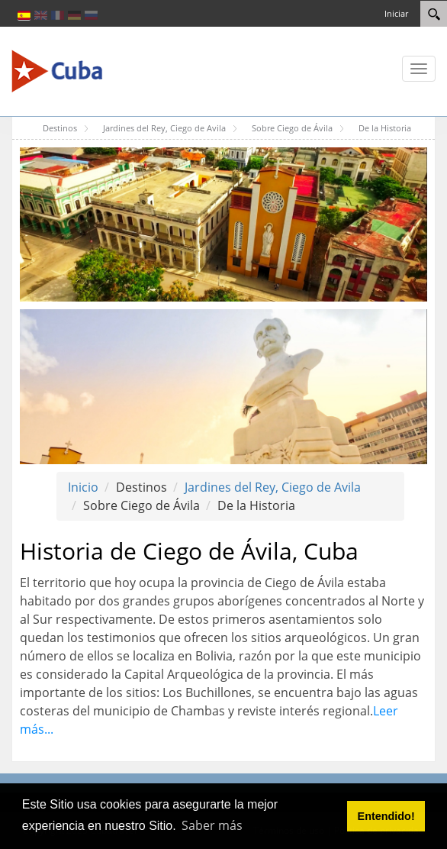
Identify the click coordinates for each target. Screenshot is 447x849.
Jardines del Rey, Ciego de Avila (273, 487)
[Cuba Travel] (57, 70)
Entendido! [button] (386, 816)
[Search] (433, 14)
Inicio (83, 487)
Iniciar (396, 13)
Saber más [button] (212, 825)
